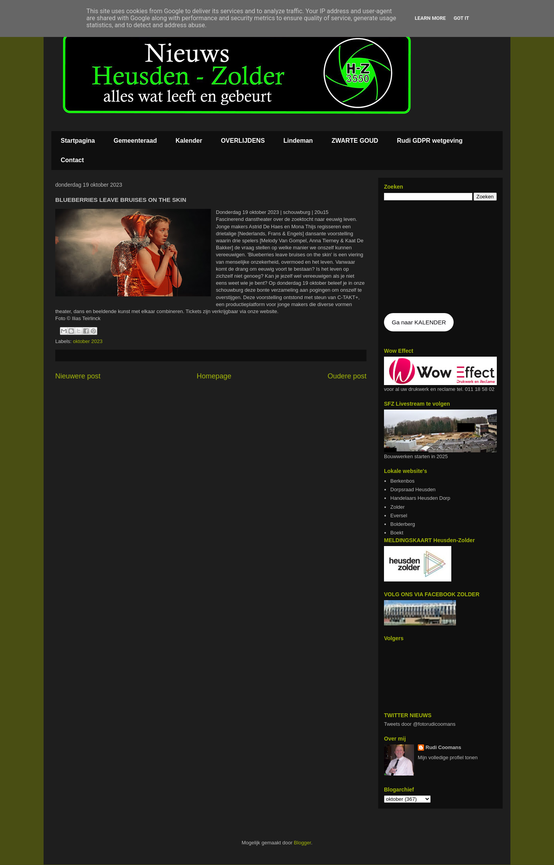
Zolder (397, 507)
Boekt (396, 533)
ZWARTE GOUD (354, 140)
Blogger (302, 843)
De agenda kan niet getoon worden (440, 257)
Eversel (398, 515)
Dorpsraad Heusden (412, 489)
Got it (461, 18)
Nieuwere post (77, 376)
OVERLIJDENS (243, 140)
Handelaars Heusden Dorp (420, 498)
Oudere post (347, 376)
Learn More (430, 18)
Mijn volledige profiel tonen (448, 757)
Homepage (214, 376)
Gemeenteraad (135, 140)
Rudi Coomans (443, 747)
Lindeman (298, 140)
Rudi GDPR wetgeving (430, 140)
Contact (72, 160)
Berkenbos (402, 481)
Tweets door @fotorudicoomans (420, 724)
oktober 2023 (88, 341)
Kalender (188, 140)
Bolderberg (402, 524)
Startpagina (78, 140)
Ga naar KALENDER (419, 322)
